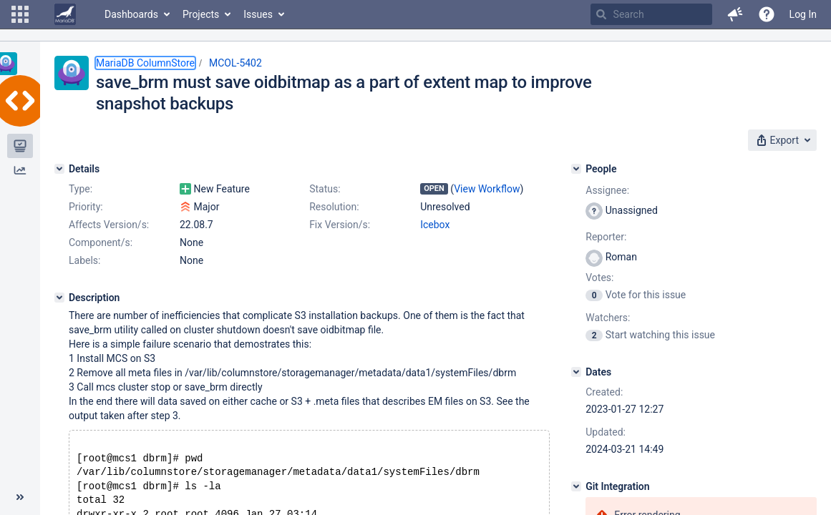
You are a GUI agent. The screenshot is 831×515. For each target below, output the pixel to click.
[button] (20, 14)
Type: (80, 189)
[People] (576, 169)
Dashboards (131, 14)
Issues (258, 14)
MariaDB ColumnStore (145, 63)
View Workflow (487, 189)
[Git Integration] (576, 486)
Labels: (84, 260)
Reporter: (605, 236)
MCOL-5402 (235, 63)
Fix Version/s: (339, 224)
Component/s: (100, 242)
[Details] (59, 169)
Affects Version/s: (109, 224)
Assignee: (607, 190)
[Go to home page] (65, 14)
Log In (803, 14)
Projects (201, 14)
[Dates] (576, 372)
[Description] (59, 298)
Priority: (86, 206)
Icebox (434, 224)
